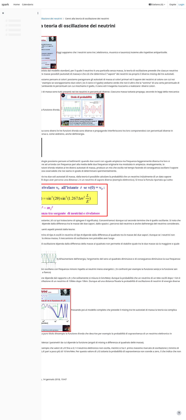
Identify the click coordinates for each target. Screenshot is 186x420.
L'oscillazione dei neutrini (83, 18)
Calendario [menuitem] (27, 4)
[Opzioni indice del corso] (38, 13)
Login (181, 4)
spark (5, 4)
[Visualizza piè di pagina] (179, 413)
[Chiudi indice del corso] (3, 13)
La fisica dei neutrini (57, 18)
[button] (157, 4)
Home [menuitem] (17, 4)
